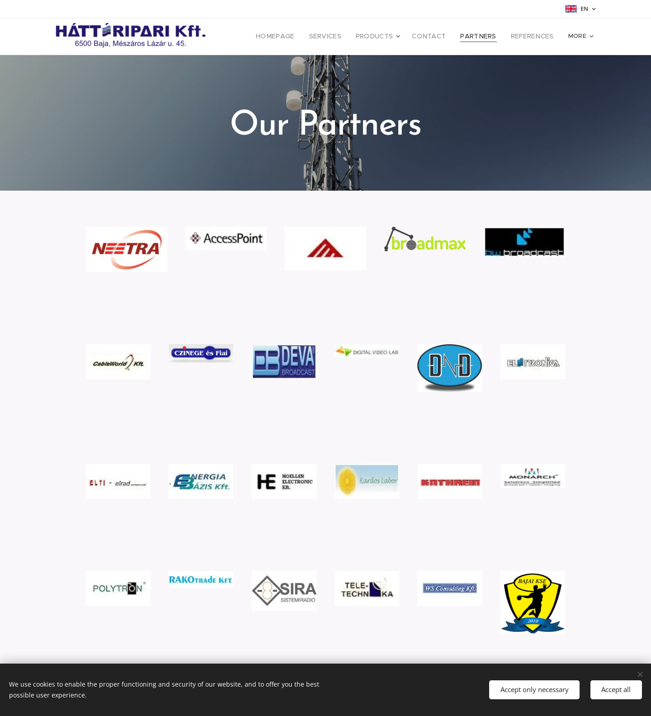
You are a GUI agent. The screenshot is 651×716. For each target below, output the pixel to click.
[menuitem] (294, 36)
